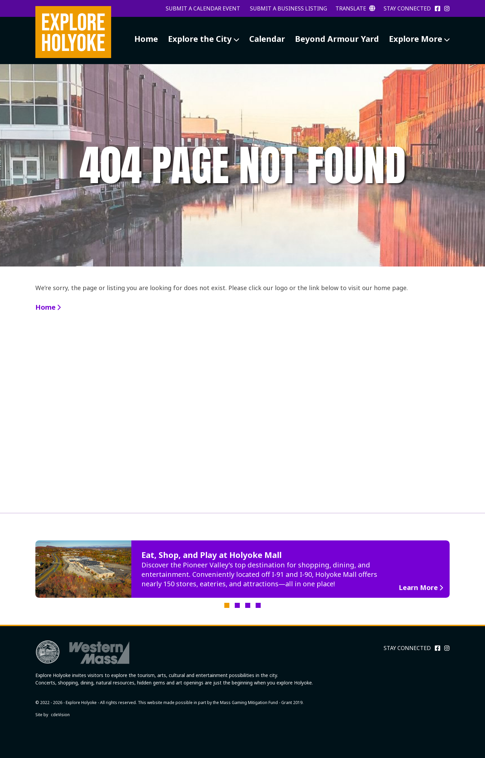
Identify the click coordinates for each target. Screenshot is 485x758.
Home (146, 38)
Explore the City (200, 38)
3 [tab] (247, 605)
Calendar (267, 38)
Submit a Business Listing (288, 8)
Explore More (415, 38)
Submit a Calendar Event (203, 8)
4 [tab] (258, 605)
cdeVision (60, 715)
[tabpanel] (242, 569)
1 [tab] (226, 605)
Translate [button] (355, 8)
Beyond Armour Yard (337, 38)
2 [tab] (237, 605)
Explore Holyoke (73, 32)
